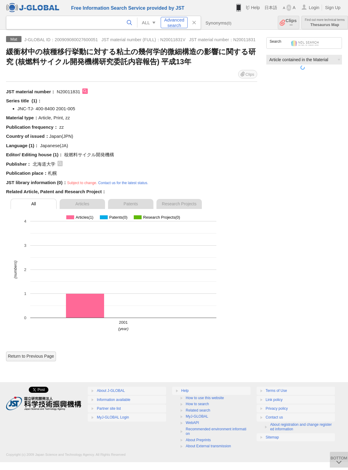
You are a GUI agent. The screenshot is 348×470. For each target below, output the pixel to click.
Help (255, 7)
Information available (113, 400)
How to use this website (205, 398)
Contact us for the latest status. (123, 183)
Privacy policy (277, 408)
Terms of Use (276, 391)
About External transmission (208, 446)
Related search (198, 410)
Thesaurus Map (325, 22)
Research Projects (179, 203)
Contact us (274, 417)
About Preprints (198, 440)
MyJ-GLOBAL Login (113, 417)
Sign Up (332, 7)
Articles (82, 203)
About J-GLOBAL (111, 391)
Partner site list (109, 408)
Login (314, 7)
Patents (130, 203)
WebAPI (192, 423)
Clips (291, 22)
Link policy (274, 400)
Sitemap (272, 437)
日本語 (270, 7)
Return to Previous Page (31, 356)
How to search (197, 404)
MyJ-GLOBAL (197, 416)
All (33, 203)
